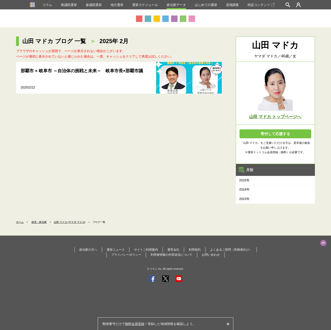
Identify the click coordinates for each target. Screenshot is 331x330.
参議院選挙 (94, 5)
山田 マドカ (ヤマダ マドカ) (70, 222)
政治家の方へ (88, 249)
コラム (47, 5)
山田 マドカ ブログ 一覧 (54, 41)
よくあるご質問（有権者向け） (231, 249)
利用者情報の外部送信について (171, 254)
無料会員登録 (134, 324)
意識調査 (232, 5)
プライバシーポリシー (126, 254)
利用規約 (195, 249)
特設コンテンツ (261, 5)
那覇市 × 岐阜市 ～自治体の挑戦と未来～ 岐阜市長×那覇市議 (82, 70)
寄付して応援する (275, 134)
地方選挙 (117, 5)
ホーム (20, 222)
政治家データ (176, 5)
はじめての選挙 (206, 5)
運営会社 (173, 249)
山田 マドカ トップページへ (275, 116)
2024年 (244, 189)
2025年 (244, 180)
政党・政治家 (39, 222)
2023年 (244, 199)
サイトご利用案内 (146, 249)
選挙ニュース (116, 249)
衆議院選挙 (69, 5)
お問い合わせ (211, 254)
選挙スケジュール (145, 5)
